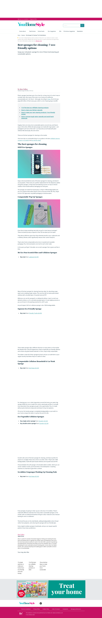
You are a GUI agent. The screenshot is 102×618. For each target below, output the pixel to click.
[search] (82, 25)
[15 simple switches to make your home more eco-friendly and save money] (22, 557)
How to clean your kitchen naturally (31, 110)
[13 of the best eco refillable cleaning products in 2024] (33, 557)
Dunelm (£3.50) (43, 421)
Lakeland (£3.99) (34, 257)
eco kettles (26, 140)
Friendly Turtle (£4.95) (35, 313)
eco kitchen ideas (36, 140)
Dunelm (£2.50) (43, 423)
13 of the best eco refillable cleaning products (35, 108)
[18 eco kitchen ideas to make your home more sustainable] (44, 557)
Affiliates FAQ (39, 41)
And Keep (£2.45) (34, 368)
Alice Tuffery (21, 534)
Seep (49, 99)
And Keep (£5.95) (34, 476)
